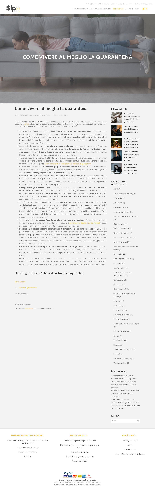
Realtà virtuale (119, 340)
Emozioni (117, 263)
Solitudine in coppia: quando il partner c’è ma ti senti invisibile (131, 129)
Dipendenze (118, 224)
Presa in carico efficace (27, 452)
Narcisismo (118, 280)
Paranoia (117, 301)
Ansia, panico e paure (122, 193)
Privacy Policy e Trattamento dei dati (130, 454)
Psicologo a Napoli (83, 485)
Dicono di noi (130, 449)
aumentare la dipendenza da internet (84, 223)
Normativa (118, 284)
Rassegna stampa (130, 440)
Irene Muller (46, 115)
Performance (119, 310)
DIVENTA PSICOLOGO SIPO (143, 4)
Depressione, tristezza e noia (125, 216)
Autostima (117, 203)
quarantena (32, 287)
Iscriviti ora (28, 456)
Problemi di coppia (121, 314)
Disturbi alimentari (121, 228)
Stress (116, 354)
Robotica (117, 345)
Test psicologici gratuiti (80, 452)
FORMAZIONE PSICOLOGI (126, 4)
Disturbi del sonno (121, 233)
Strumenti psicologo (122, 358)
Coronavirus (34, 115)
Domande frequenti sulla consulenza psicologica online (79, 446)
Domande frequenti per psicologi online (80, 440)
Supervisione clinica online (28, 447)
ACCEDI (113, 4)
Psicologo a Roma (59, 485)
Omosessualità (119, 289)
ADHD (116, 189)
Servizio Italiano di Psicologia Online (73, 480)
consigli (22, 287)
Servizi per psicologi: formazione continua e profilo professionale (28, 441)
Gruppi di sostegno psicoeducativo (80, 456)
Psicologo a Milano (71, 485)
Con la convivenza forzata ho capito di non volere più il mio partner (123, 384)
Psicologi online (120, 319)
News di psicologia (79, 461)
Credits (93, 480)
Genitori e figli (119, 268)
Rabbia (116, 336)
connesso (29, 308)
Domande (117, 254)
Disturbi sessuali (120, 242)
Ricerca (130, 445)
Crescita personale (121, 212)
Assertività (117, 198)
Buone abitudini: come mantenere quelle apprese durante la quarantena (125, 393)
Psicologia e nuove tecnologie (126, 324)
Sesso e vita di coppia (122, 349)
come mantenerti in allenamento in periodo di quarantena (67, 164)
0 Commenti (57, 115)
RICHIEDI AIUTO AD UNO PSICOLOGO (98, 4)
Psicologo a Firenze (95, 485)
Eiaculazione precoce (122, 259)
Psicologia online (120, 331)
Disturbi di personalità (123, 237)
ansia (27, 124)
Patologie (117, 305)
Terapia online (119, 363)
